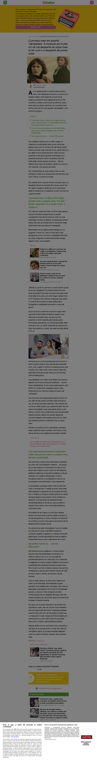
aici (13, 749)
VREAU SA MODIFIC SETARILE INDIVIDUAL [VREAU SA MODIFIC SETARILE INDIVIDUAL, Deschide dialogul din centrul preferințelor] (86, 743)
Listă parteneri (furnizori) (50, 739)
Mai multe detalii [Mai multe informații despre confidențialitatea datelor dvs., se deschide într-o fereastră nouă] (15, 736)
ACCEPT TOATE (86, 737)
